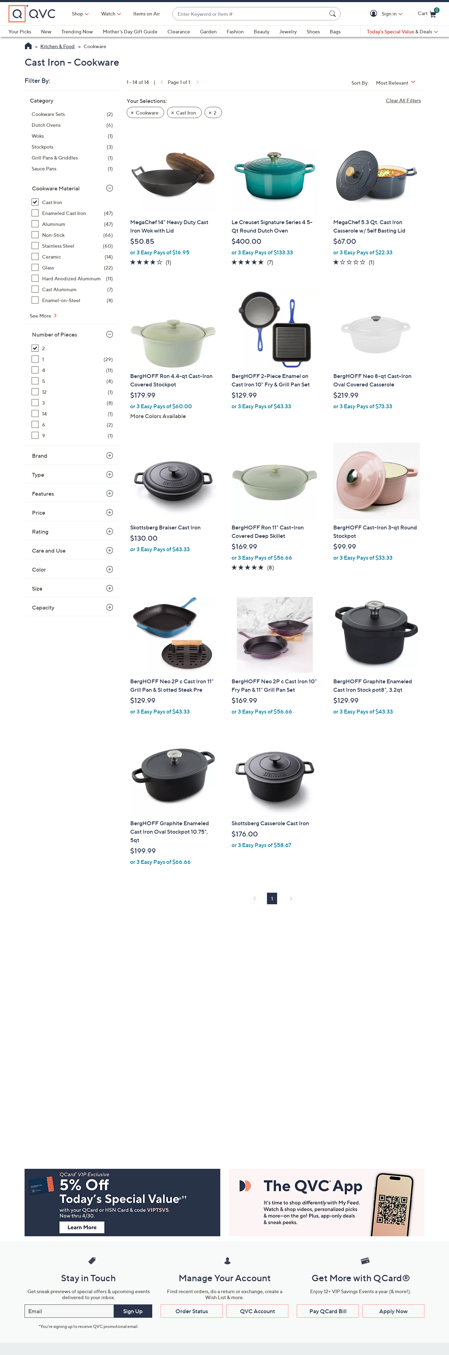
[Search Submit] (333, 13)
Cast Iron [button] (186, 113)
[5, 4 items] (72, 381)
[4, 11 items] (72, 370)
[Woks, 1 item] (72, 135)
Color (39, 569)
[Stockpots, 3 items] (72, 146)
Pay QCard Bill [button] (328, 1311)
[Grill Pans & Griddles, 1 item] (72, 157)
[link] (161, 82)
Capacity (43, 607)
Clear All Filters (403, 100)
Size (37, 588)
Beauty (261, 31)
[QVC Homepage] (28, 47)
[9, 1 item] (72, 435)
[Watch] (108, 14)
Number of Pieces (54, 334)
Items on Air (146, 14)
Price (38, 512)
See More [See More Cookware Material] (41, 316)
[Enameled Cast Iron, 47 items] (72, 213)
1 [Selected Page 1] (272, 898)
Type (38, 474)
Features (43, 493)
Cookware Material (56, 188)
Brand (39, 455)
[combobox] (249, 13)
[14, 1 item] (72, 413)
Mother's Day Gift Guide (130, 31)
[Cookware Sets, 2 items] (72, 114)
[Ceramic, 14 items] (72, 256)
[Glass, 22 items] (72, 267)
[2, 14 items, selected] (72, 348)
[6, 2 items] (72, 424)
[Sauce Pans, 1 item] (72, 168)
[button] (375, 14)
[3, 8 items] (72, 402)
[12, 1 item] (72, 392)
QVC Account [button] (257, 1311)
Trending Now (77, 31)
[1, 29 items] (72, 359)
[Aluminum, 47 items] (72, 224)
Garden (208, 31)
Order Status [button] (191, 1311)
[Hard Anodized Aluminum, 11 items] (72, 278)
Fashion (235, 31)
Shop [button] (77, 14)
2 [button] (215, 113)
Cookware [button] (147, 113)
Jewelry (288, 31)
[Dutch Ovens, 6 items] (72, 125)
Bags (335, 31)
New (46, 31)
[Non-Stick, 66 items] (72, 235)
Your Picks (19, 31)
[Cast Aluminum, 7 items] (72, 289)
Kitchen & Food (57, 46)
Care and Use (49, 550)
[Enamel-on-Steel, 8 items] (72, 300)
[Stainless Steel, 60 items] (72, 245)
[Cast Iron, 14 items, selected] (72, 202)
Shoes (313, 31)
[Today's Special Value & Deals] (402, 31)
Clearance (178, 31)
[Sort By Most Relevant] (398, 83)
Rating (40, 531)
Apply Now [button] (393, 1311)
